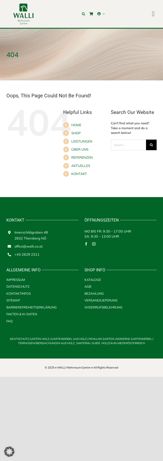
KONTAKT (79, 174)
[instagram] (94, 244)
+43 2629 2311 (26, 254)
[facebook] (86, 244)
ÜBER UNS (80, 149)
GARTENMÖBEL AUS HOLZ (69, 338)
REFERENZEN (82, 157)
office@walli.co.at (28, 246)
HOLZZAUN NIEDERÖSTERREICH (123, 343)
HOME (76, 125)
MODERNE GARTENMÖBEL (134, 338)
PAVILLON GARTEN (101, 338)
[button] (83, 14)
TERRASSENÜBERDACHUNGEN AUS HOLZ (46, 343)
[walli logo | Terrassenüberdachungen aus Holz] (23, 5)
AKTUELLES (80, 166)
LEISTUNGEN (81, 141)
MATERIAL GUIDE (89, 343)
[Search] (151, 145)
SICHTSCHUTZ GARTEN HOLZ (30, 338)
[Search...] (128, 145)
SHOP (76, 133)
